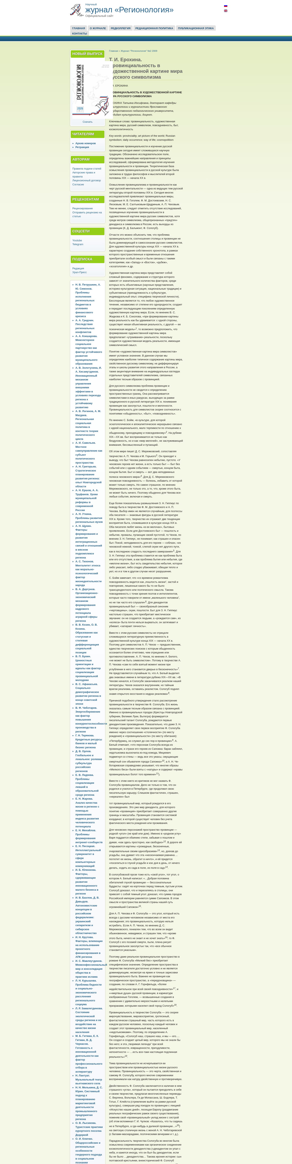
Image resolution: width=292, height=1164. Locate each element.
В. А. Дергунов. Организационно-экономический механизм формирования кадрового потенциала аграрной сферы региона (86, 605)
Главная (78, 28)
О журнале (98, 28)
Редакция (78, 268)
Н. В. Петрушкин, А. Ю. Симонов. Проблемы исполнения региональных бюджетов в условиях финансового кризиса (88, 300)
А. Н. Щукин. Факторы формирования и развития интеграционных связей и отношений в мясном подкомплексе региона (88, 541)
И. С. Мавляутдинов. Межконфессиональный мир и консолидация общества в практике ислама (91, 968)
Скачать (88, 121)
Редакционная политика (154, 28)
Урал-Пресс (79, 272)
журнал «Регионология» (129, 9)
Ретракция (82, 147)
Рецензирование (82, 208)
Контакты (79, 33)
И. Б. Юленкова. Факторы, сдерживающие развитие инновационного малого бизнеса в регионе (86, 881)
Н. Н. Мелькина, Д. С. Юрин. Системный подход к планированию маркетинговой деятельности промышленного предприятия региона (89, 1103)
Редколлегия (120, 28)
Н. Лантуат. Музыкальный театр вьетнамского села (88, 1079)
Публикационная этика (196, 28)
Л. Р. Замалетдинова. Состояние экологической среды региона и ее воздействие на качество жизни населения (89, 1020)
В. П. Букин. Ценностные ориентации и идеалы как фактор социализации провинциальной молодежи (88, 668)
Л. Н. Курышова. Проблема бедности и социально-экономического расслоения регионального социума (88, 992)
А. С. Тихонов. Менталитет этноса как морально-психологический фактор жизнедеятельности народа (88, 573)
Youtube (77, 240)
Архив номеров (85, 143)
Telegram (77, 244)
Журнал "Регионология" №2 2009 (139, 50)
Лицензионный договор (86, 180)
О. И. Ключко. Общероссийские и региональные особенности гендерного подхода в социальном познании (88, 1150)
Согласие (78, 184)
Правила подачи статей (86, 168)
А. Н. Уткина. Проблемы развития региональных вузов (89, 517)
